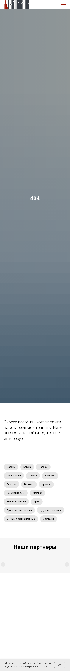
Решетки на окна (16, 493)
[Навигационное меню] (63, 4)
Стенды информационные (21, 518)
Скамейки (48, 518)
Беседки (11, 484)
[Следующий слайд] (67, 564)
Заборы (11, 467)
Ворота (27, 467)
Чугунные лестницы (50, 510)
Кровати (46, 484)
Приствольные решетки (19, 510)
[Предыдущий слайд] (3, 564)
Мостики (37, 493)
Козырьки (50, 475)
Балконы (29, 484)
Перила (33, 475)
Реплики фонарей (16, 501)
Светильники (14, 475)
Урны (36, 501)
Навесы (43, 467)
